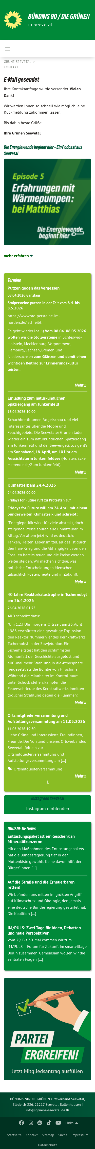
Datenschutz (47, 1145)
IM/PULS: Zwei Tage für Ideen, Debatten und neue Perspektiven (44, 930)
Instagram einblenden (47, 808)
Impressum (79, 1135)
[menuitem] (14, 1134)
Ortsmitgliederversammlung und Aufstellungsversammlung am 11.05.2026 (46, 718)
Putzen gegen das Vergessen (34, 288)
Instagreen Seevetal (47, 798)
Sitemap (48, 1135)
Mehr (79, 385)
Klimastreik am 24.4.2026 (32, 485)
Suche (62, 1135)
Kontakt (32, 1135)
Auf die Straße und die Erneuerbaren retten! (41, 884)
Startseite (14, 1135)
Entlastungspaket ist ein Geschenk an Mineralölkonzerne (41, 839)
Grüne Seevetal (18, 61)
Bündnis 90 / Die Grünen (59, 16)
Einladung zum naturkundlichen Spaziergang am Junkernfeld (36, 401)
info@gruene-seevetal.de (45, 1110)
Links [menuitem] (69, 1123)
